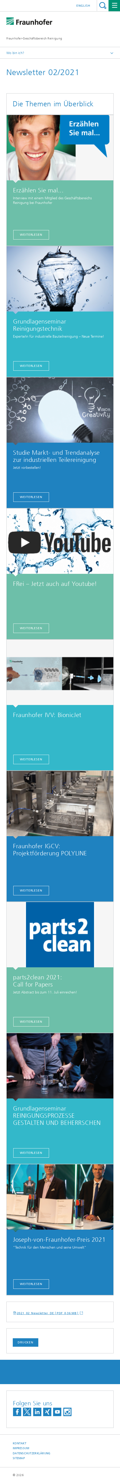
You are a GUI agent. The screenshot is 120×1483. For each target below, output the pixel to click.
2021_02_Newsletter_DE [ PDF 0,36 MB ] (48, 1313)
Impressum (21, 1448)
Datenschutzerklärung (32, 1453)
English (83, 5)
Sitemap (19, 1458)
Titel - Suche (103, 5)
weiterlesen (31, 234)
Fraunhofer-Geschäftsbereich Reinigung (34, 38)
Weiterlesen (31, 366)
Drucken (25, 1342)
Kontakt (19, 1443)
